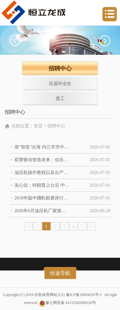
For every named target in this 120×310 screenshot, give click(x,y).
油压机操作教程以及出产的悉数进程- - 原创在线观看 (42, 172)
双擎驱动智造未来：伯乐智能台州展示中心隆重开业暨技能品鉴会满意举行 (42, 159)
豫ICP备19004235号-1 (84, 294)
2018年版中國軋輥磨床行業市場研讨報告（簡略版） (42, 198)
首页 (38, 126)
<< (28, 226)
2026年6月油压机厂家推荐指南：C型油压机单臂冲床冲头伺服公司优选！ (42, 210)
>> (91, 226)
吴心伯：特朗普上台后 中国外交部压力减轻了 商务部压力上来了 (42, 185)
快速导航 (60, 273)
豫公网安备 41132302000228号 (70, 302)
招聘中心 (56, 126)
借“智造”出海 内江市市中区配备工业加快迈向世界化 (42, 147)
